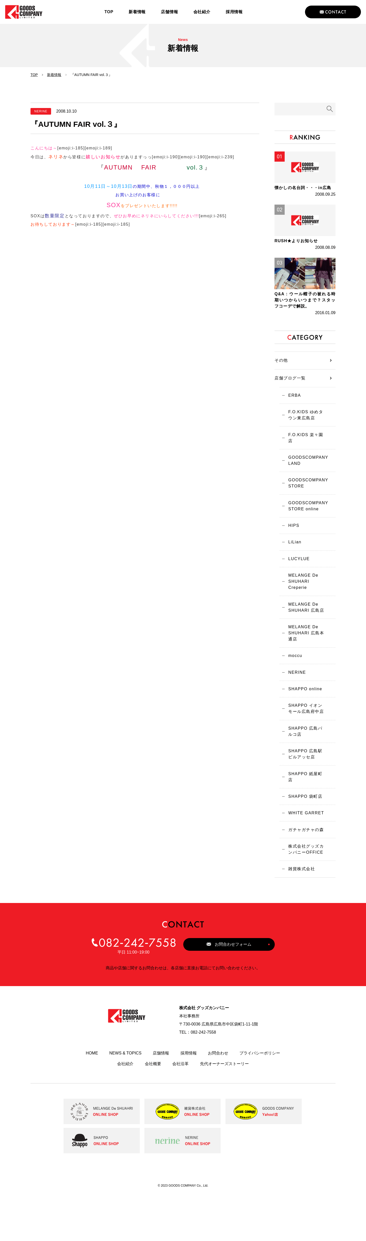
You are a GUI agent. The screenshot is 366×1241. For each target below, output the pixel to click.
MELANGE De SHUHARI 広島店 (304, 644)
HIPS (291, 558)
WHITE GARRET (304, 856)
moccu (293, 695)
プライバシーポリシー (259, 1100)
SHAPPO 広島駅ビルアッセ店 (305, 799)
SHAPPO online (303, 731)
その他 (281, 391)
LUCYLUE (296, 594)
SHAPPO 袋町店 (303, 838)
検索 (330, 109)
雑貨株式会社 (299, 915)
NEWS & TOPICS (125, 1100)
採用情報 (188, 1100)
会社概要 (153, 1111)
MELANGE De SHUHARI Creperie (301, 617)
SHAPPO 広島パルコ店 (305, 776)
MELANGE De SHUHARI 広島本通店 (304, 671)
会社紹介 (125, 1111)
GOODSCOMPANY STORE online (306, 537)
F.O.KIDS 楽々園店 (305, 469)
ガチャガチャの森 (304, 874)
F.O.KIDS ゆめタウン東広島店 (305, 448)
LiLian (292, 576)
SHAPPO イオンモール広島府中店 (305, 752)
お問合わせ (218, 1100)
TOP (34, 75)
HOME (92, 1100)
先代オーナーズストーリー (224, 1111)
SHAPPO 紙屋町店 (305, 820)
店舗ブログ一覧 (290, 409)
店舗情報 (161, 1100)
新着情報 (54, 75)
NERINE (294, 713)
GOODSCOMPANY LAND (306, 489)
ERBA (292, 427)
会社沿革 (180, 1111)
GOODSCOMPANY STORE (306, 513)
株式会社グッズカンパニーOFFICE (304, 895)
